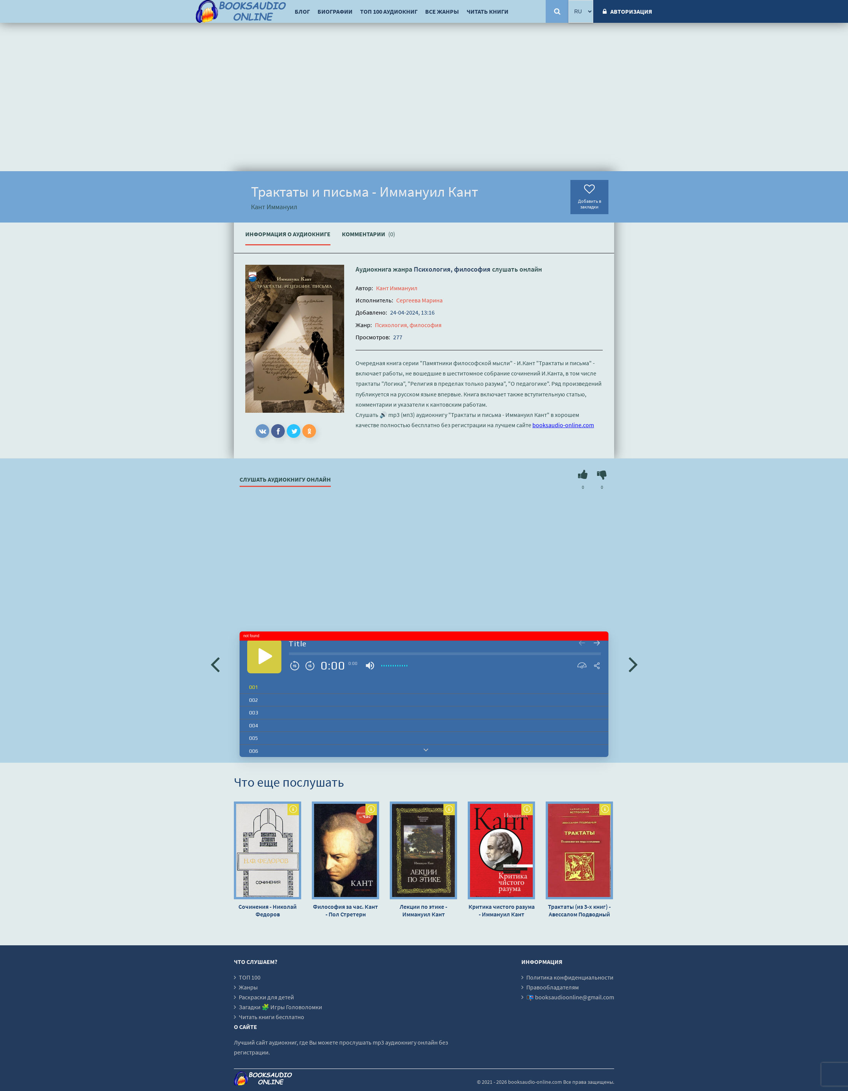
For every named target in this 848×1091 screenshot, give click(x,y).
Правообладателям (552, 987)
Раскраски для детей (266, 997)
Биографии (335, 11)
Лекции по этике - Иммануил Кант (423, 910)
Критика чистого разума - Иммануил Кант (501, 910)
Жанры (248, 987)
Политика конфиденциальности (569, 977)
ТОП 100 (249, 977)
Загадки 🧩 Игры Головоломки (280, 1007)
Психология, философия (452, 269)
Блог (302, 11)
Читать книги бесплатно (271, 1017)
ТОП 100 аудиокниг (389, 11)
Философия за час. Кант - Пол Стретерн (345, 910)
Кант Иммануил (397, 288)
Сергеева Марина (419, 300)
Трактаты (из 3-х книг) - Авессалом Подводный (579, 910)
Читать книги (487, 11)
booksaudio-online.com (563, 425)
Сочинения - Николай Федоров (267, 910)
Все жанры (442, 11)
